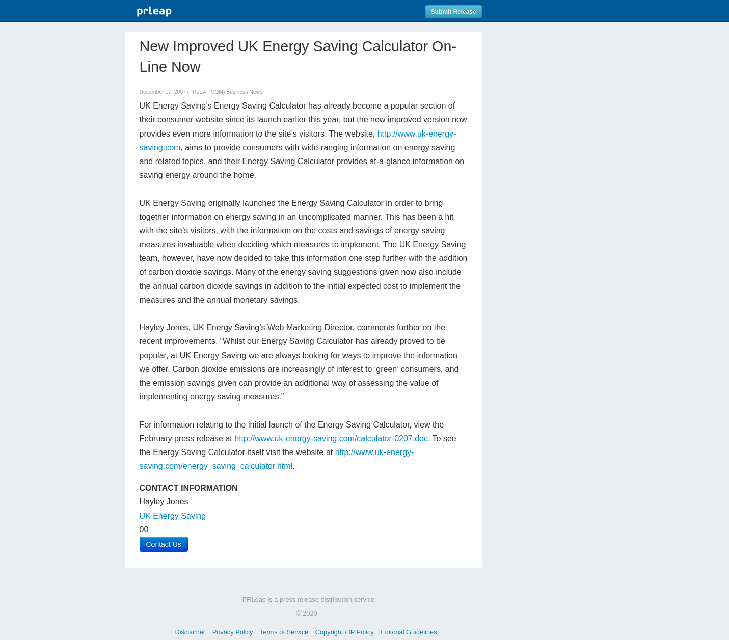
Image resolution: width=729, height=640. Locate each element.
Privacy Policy (232, 632)
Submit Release (453, 11)
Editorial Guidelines (409, 632)
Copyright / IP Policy (344, 632)
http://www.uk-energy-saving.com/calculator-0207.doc (331, 438)
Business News (244, 92)
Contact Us (163, 544)
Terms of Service (284, 632)
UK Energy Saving (173, 516)
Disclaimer (190, 632)
